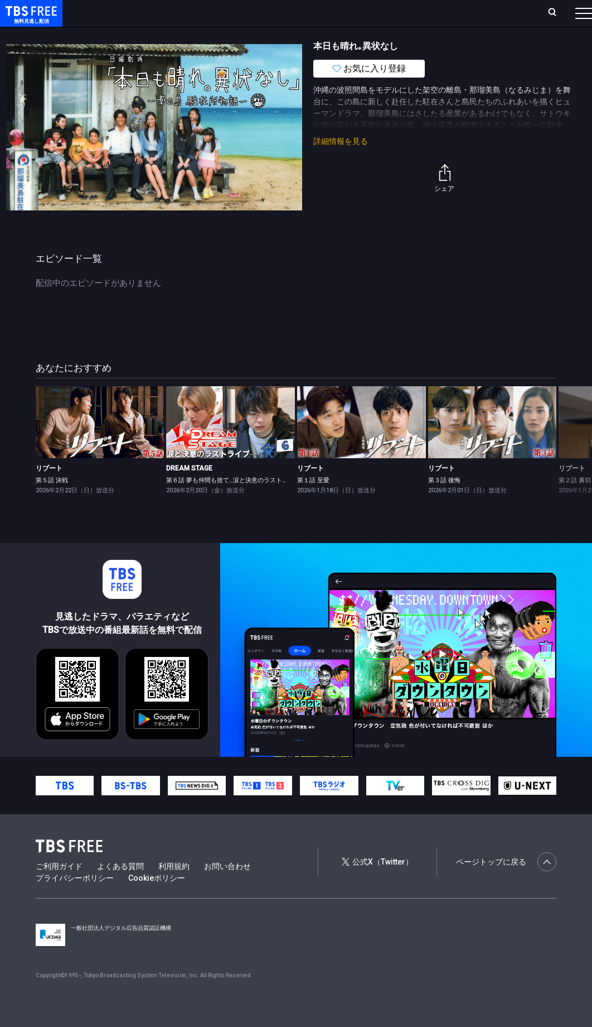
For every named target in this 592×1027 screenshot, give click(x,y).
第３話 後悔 (444, 502)
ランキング (200, 12)
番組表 (560, 12)
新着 (121, 35)
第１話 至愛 (313, 502)
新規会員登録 (443, 12)
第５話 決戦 (52, 502)
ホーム (126, 12)
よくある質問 (120, 888)
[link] (100, 445)
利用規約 (174, 888)
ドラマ (225, 35)
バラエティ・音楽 (278, 35)
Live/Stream (249, 6)
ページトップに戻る (506, 884)
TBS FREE (29, 20)
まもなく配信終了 (171, 35)
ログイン (394, 12)
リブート (49, 491)
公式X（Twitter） (377, 884)
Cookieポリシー (156, 900)
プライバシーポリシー (75, 900)
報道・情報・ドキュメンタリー (368, 35)
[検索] (483, 13)
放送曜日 (160, 12)
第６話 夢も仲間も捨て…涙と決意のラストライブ (233, 502)
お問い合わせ (227, 888)
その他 (442, 35)
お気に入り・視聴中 (315, 12)
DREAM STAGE (189, 491)
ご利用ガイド (59, 888)
